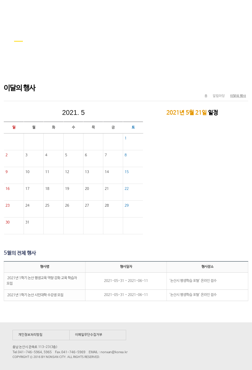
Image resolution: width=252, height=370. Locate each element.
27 (87, 205)
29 (127, 205)
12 (67, 172)
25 (47, 205)
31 (27, 222)
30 (8, 222)
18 (47, 189)
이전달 (40, 113)
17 (27, 189)
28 (107, 205)
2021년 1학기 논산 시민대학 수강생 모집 (35, 295)
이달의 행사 (238, 96)
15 (127, 172)
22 (127, 189)
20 (87, 189)
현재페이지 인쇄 (242, 86)
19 (67, 189)
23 (8, 205)
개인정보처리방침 (30, 335)
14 (107, 172)
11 (47, 172)
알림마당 (219, 96)
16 (8, 189)
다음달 (107, 113)
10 (27, 172)
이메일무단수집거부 (88, 335)
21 (107, 189)
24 (27, 205)
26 (67, 205)
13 (87, 172)
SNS (231, 86)
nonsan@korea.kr (114, 352)
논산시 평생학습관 (40, 9)
